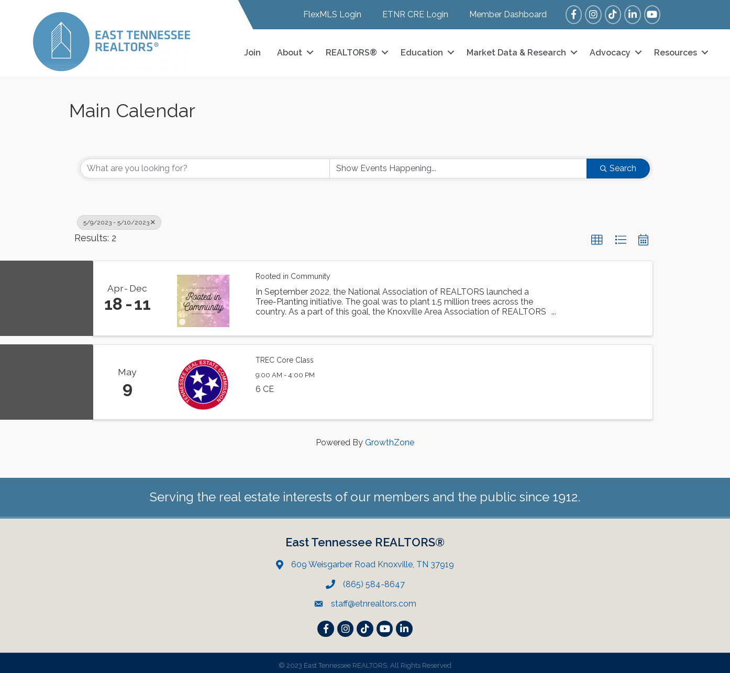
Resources (675, 50)
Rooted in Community (293, 272)
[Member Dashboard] (503, 14)
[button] (597, 236)
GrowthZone (389, 438)
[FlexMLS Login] (327, 14)
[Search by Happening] (458, 164)
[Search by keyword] (205, 164)
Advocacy (610, 50)
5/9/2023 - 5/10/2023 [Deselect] (119, 218)
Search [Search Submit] (618, 164)
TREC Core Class (285, 356)
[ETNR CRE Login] (410, 14)
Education (422, 50)
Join (252, 50)
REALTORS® (351, 50)
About (289, 50)
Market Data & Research (516, 50)
